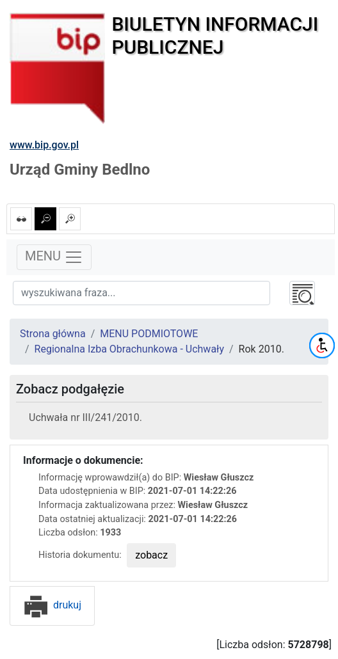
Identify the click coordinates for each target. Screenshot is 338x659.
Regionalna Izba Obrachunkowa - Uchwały (129, 349)
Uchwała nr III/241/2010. (85, 417)
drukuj (52, 605)
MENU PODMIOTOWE (149, 334)
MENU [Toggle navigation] (54, 257)
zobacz (151, 555)
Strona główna (53, 334)
